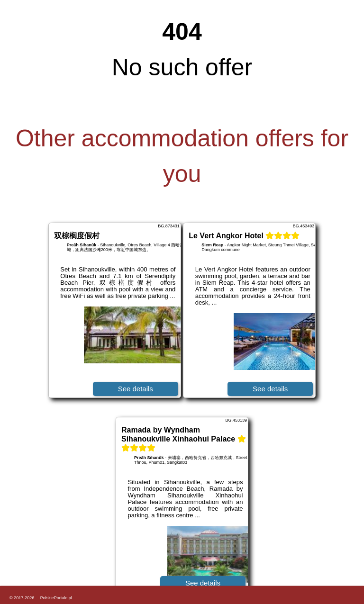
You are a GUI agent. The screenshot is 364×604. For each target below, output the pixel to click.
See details (135, 389)
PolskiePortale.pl (56, 597)
